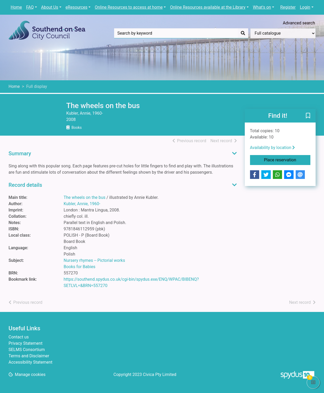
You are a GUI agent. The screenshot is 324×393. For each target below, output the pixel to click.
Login (305, 7)
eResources (76, 7)
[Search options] (283, 33)
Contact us (19, 336)
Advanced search (299, 22)
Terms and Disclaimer (29, 355)
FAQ (30, 7)
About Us (49, 7)
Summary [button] (20, 153)
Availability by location (272, 147)
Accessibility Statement (30, 362)
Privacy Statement (26, 343)
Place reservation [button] (287, 159)
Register (288, 7)
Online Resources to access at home (129, 7)
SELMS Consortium (27, 349)
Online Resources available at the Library (207, 7)
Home (16, 7)
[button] (308, 116)
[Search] (243, 33)
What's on (262, 7)
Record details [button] (25, 185)
